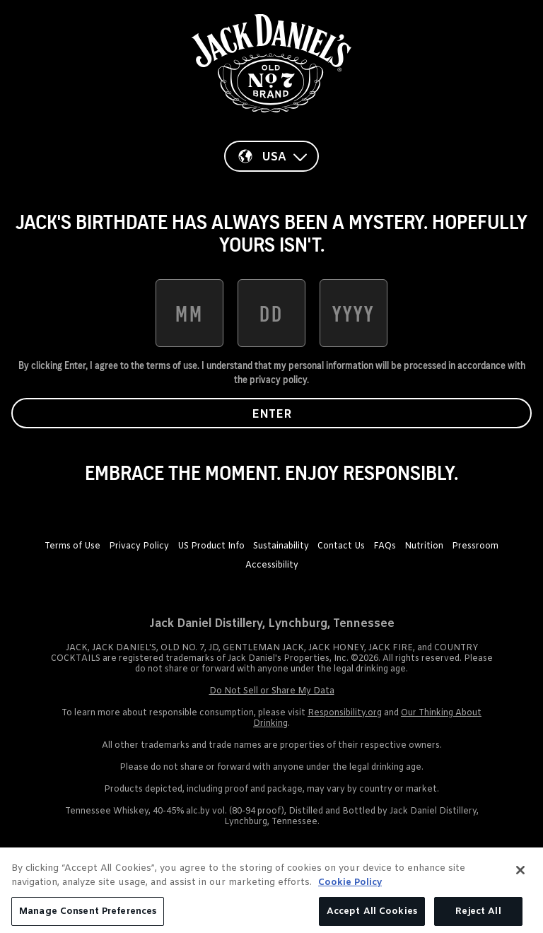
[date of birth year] (353, 313)
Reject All (478, 916)
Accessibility (271, 565)
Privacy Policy (139, 546)
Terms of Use (72, 546)
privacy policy (278, 379)
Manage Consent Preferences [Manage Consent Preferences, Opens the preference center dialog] (87, 916)
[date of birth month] (189, 313)
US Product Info (211, 546)
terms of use (171, 365)
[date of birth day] (271, 313)
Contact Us (341, 546)
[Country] (271, 156)
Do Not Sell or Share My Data (271, 691)
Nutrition (423, 546)
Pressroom (475, 546)
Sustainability (281, 546)
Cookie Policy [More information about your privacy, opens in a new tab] (350, 888)
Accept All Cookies (372, 916)
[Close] (520, 875)
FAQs (384, 546)
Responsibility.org (345, 713)
